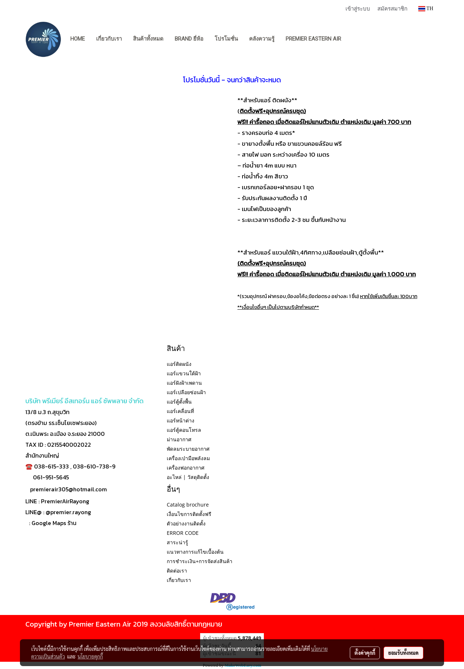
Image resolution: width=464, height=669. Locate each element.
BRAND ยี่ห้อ (189, 39)
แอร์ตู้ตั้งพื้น (179, 401)
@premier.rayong (68, 512)
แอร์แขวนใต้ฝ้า (184, 373)
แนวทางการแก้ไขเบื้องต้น (195, 551)
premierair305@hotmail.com (68, 489)
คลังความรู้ (261, 39)
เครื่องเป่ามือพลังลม (188, 458)
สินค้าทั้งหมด (148, 39)
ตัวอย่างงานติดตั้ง (186, 523)
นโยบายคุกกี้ (90, 656)
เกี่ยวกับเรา (109, 39)
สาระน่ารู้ (177, 542)
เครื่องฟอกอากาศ (185, 467)
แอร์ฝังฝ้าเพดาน (184, 382)
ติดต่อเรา (177, 570)
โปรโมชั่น (226, 39)
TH (425, 8)
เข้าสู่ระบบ (357, 8)
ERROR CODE (183, 532)
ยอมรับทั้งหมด (403, 652)
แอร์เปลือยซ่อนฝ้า (186, 392)
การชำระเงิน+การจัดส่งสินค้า (199, 561)
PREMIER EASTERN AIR (313, 39)
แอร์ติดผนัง (179, 363)
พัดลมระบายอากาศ (188, 448)
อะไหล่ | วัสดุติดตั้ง (188, 477)
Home (77, 39)
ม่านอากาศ (179, 439)
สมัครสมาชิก (392, 8)
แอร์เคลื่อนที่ (180, 411)
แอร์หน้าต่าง (180, 420)
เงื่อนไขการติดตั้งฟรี (189, 514)
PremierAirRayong (65, 501)
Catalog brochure (188, 504)
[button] (353, 39)
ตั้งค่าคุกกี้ (365, 652)
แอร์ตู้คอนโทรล (184, 429)
